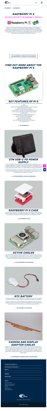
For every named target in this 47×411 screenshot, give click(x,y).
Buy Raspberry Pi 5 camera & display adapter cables (24, 356)
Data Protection (19, 399)
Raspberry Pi (8, 8)
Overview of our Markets (10, 364)
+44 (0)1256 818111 (8, 388)
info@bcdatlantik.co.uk (9, 389)
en (39, 0)
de (38, 0)
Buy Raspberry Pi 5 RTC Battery (24, 308)
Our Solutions (8, 376)
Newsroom (7, 373)
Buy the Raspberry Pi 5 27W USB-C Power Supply (24, 176)
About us (7, 369)
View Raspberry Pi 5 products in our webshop (23, 56)
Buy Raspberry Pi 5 (24, 125)
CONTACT (6, 380)
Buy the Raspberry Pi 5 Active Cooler (24, 262)
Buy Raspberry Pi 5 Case (24, 218)
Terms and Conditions (26, 399)
